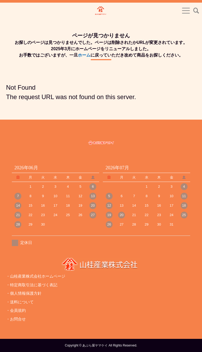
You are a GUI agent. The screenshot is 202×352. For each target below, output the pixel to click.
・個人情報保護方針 (24, 293)
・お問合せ (16, 319)
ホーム (84, 55)
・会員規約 (16, 310)
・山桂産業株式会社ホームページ (35, 276)
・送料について (20, 302)
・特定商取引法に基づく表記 (31, 285)
